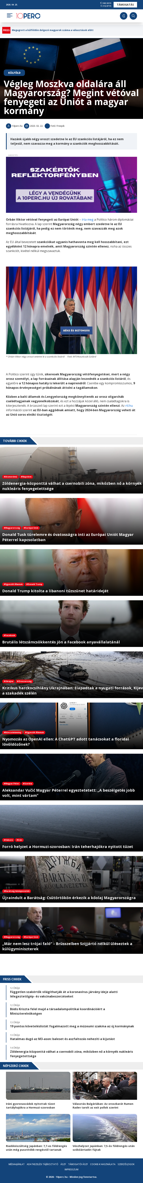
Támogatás (125, 4)
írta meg (87, 219)
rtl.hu (129, 406)
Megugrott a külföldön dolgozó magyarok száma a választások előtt (52, 30)
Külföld (14, 72)
